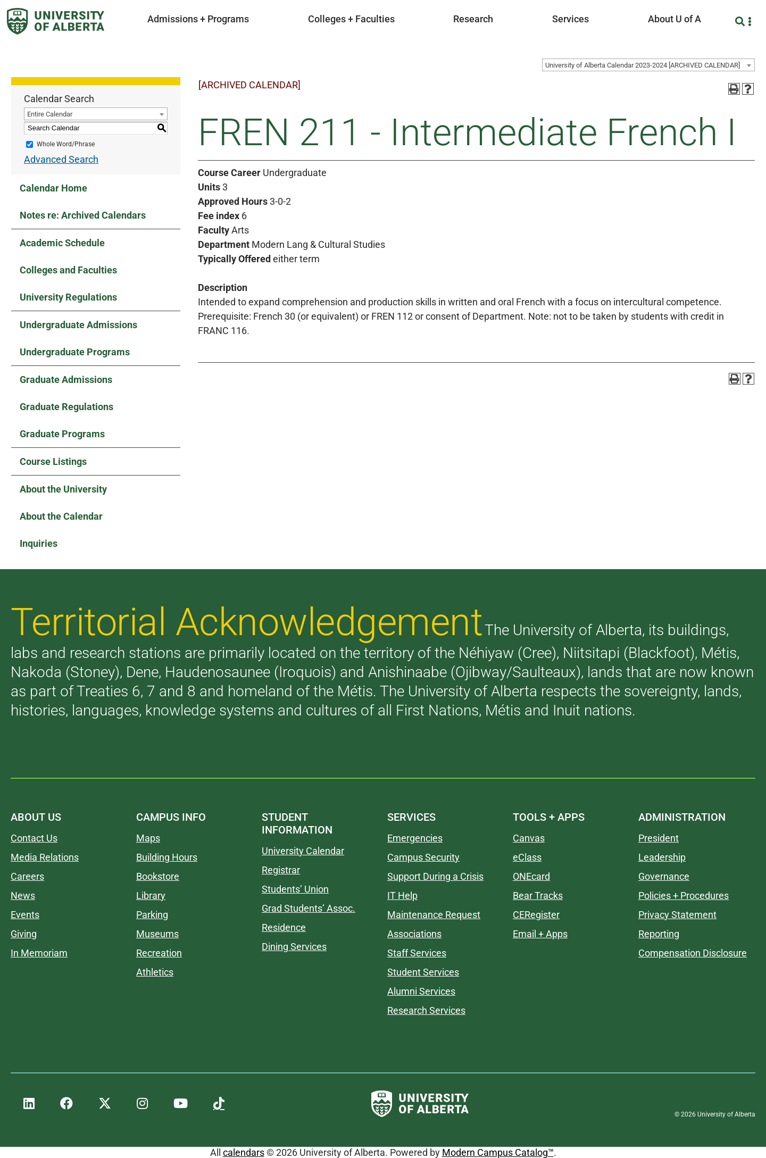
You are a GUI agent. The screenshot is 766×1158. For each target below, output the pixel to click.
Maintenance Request (433, 914)
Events (25, 914)
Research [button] (473, 18)
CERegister (536, 914)
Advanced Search (61, 159)
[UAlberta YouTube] (180, 1103)
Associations (414, 933)
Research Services (426, 1010)
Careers (27, 876)
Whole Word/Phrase (66, 144)
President (658, 838)
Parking (152, 914)
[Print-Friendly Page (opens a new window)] (734, 89)
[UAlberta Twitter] (104, 1103)
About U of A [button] (674, 18)
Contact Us (34, 838)
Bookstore (157, 876)
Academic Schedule (62, 242)
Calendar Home (53, 188)
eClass (527, 857)
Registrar (281, 870)
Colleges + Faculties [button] (351, 18)
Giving (24, 933)
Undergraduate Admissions (78, 324)
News (23, 895)
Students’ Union (295, 889)
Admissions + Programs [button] (198, 18)
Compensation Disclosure (692, 953)
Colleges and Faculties (68, 270)
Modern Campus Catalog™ (498, 1152)
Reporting (658, 933)
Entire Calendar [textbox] (49, 114)
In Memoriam (39, 953)
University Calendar (303, 850)
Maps (148, 838)
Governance (663, 876)
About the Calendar (61, 516)
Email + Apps (540, 933)
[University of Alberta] (55, 21)
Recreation (159, 953)
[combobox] (648, 65)
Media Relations (45, 857)
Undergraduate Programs (75, 351)
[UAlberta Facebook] (66, 1103)
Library (150, 895)
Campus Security (423, 857)
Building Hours (166, 857)
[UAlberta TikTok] (219, 1103)
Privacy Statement (677, 914)
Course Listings (53, 461)
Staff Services (416, 953)
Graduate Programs (62, 433)
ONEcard (531, 876)
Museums (157, 933)
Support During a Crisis (435, 876)
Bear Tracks (538, 895)
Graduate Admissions (66, 379)
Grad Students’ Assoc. (308, 908)
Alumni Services (421, 991)
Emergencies (415, 838)
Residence (284, 927)
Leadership (662, 857)
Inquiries (38, 543)
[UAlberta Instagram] (142, 1103)
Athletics (154, 972)
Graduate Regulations (66, 406)
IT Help (402, 895)
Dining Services (294, 946)
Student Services (423, 972)
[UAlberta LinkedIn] (29, 1103)
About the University (63, 489)
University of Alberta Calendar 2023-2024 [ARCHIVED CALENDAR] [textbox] (642, 65)
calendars (243, 1152)
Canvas (529, 838)
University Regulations (68, 297)
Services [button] (570, 18)
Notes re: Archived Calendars (83, 215)
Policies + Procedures (683, 895)
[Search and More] (741, 21)
